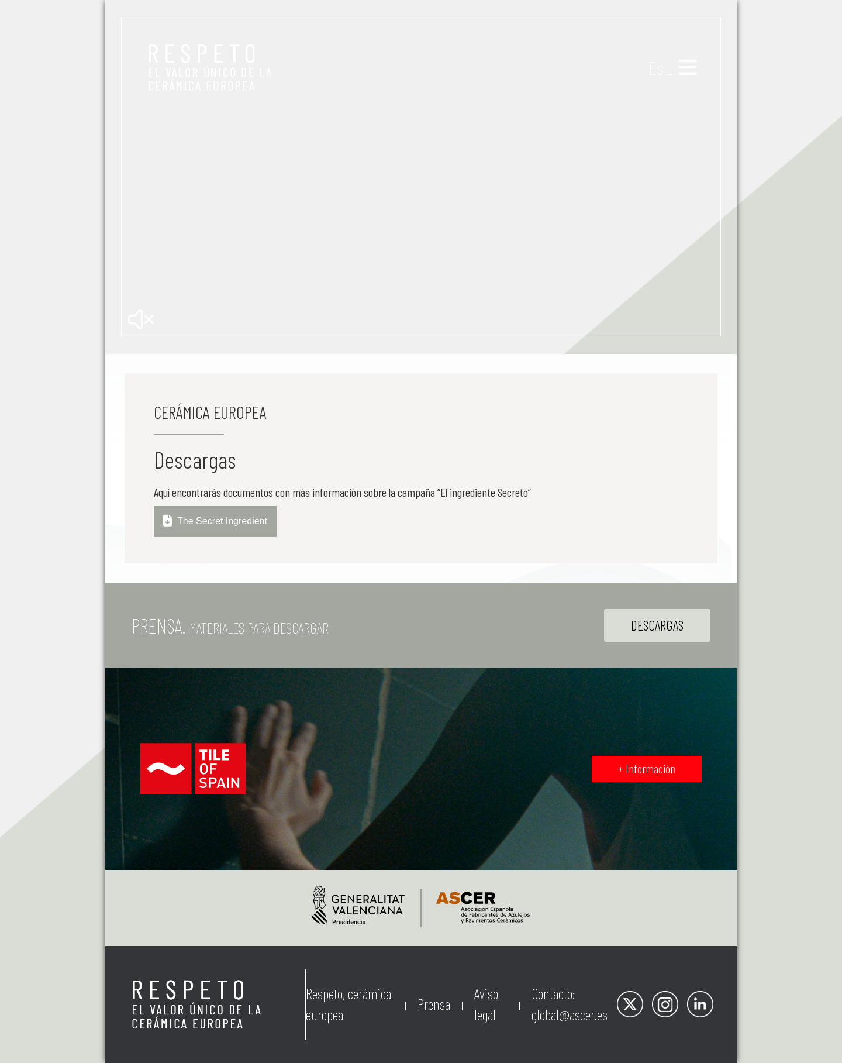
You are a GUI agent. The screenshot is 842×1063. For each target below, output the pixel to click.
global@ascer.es (570, 1014)
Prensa (433, 1004)
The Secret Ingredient (215, 521)
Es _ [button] (660, 67)
